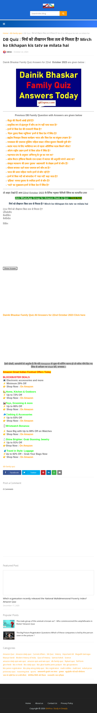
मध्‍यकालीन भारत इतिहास (55, 675)
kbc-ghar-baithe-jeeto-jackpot (49, 664)
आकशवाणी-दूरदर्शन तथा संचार (47, 671)
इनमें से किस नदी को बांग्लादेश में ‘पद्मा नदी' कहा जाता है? (32, 176)
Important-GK (68, 654)
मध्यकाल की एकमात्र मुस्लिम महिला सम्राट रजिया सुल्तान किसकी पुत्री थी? (39, 142)
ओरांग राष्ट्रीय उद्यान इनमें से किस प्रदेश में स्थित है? (29, 150)
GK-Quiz (50, 654)
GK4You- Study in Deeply (56, 708)
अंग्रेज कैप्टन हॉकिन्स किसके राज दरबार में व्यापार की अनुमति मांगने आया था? (41, 159)
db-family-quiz (16, 33)
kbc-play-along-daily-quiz (33, 668)
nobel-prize (87, 668)
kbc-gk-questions (70, 664)
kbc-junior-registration (12, 668)
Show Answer (10, 268)
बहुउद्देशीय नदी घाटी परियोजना (75, 671)
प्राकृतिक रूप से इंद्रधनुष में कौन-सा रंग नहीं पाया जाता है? (32, 125)
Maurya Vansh (9, 657)
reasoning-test (23, 671)
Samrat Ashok (57, 657)
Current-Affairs (39, 654)
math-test (77, 668)
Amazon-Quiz (8, 654)
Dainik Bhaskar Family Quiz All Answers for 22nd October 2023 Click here (44, 315)
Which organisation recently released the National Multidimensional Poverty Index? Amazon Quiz (45, 600)
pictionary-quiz (9, 671)
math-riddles (65, 668)
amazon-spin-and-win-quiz (38, 661)
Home (5, 33)
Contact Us (52, 703)
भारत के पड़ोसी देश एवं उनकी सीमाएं (14, 675)
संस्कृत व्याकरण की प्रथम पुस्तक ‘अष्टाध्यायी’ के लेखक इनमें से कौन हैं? (37, 163)
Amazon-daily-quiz (23, 654)
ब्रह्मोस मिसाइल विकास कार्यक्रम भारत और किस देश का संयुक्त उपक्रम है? (39, 138)
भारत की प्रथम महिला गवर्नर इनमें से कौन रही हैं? (28, 172)
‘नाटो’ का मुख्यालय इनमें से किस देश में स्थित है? (28, 185)
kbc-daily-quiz (29, 664)
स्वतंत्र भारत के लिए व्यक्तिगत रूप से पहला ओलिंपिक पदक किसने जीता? (39, 146)
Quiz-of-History (43, 657)
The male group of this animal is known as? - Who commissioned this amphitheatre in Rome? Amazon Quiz (54, 622)
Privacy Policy (67, 703)
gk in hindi (7, 664)
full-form (79, 661)
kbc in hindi (17, 664)
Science (68, 657)
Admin (9, 52)
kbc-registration (52, 668)
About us (39, 703)
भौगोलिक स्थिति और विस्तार (37, 675)
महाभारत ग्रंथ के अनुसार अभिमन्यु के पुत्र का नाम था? (30, 155)
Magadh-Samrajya (82, 654)
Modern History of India (26, 657)
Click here (76, 198)
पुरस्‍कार (61, 671)
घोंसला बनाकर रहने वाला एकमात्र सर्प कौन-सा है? (28, 168)
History (58, 654)
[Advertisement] (48, 246)
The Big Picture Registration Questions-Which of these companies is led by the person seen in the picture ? (55, 634)
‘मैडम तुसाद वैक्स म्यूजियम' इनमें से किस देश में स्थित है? (32, 133)
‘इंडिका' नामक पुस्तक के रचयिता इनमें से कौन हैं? (28, 180)
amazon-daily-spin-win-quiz (14, 661)
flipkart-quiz (70, 661)
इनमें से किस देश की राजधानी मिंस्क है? (24, 129)
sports (33, 671)
